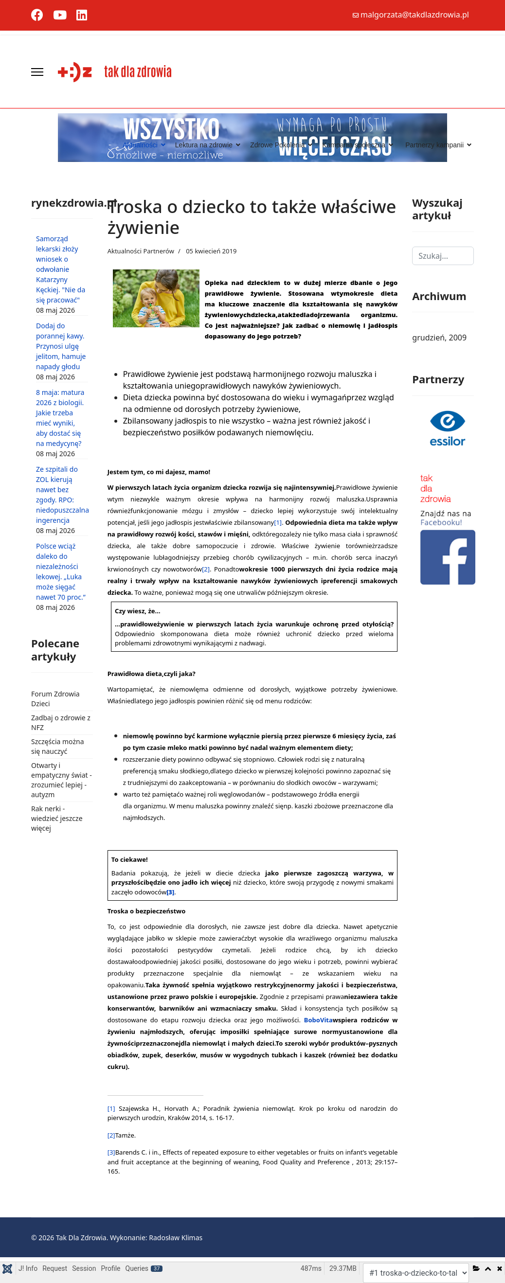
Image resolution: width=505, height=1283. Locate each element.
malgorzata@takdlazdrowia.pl (415, 14)
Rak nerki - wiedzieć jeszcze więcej (57, 818)
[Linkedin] (81, 16)
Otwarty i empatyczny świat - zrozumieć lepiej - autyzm (61, 780)
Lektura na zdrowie (204, 145)
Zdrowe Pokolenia (277, 145)
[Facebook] (37, 16)
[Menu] (37, 72)
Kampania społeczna (353, 145)
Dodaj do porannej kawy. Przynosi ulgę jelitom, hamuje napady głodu (61, 346)
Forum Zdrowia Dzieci (55, 698)
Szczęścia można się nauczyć (57, 746)
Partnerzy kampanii (434, 145)
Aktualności (140, 145)
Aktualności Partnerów (141, 251)
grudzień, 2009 (439, 337)
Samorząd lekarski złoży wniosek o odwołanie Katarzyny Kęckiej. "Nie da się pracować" (60, 269)
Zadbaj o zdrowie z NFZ (60, 722)
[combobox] (443, 256)
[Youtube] (60, 16)
